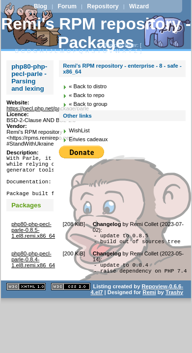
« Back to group (88, 104)
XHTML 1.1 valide (26, 302)
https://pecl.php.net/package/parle (47, 108)
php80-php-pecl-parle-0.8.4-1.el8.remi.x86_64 (33, 272)
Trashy (174, 308)
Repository (102, 6)
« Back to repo (86, 95)
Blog (40, 6)
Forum (67, 6)
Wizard (139, 6)
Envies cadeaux (88, 139)
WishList (79, 130)
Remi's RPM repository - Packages (96, 33)
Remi (149, 308)
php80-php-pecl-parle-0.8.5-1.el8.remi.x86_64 (33, 240)
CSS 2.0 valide (70, 302)
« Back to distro (88, 86)
